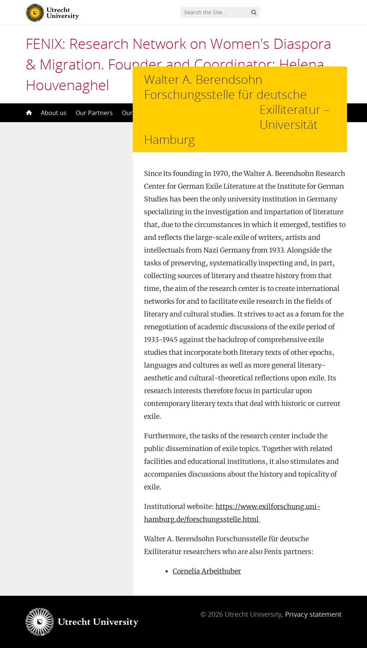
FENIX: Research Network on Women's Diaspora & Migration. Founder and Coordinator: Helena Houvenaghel (178, 63)
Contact (244, 113)
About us (54, 113)
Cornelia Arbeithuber (207, 596)
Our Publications (145, 113)
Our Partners (94, 113)
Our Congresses (201, 113)
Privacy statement (313, 639)
